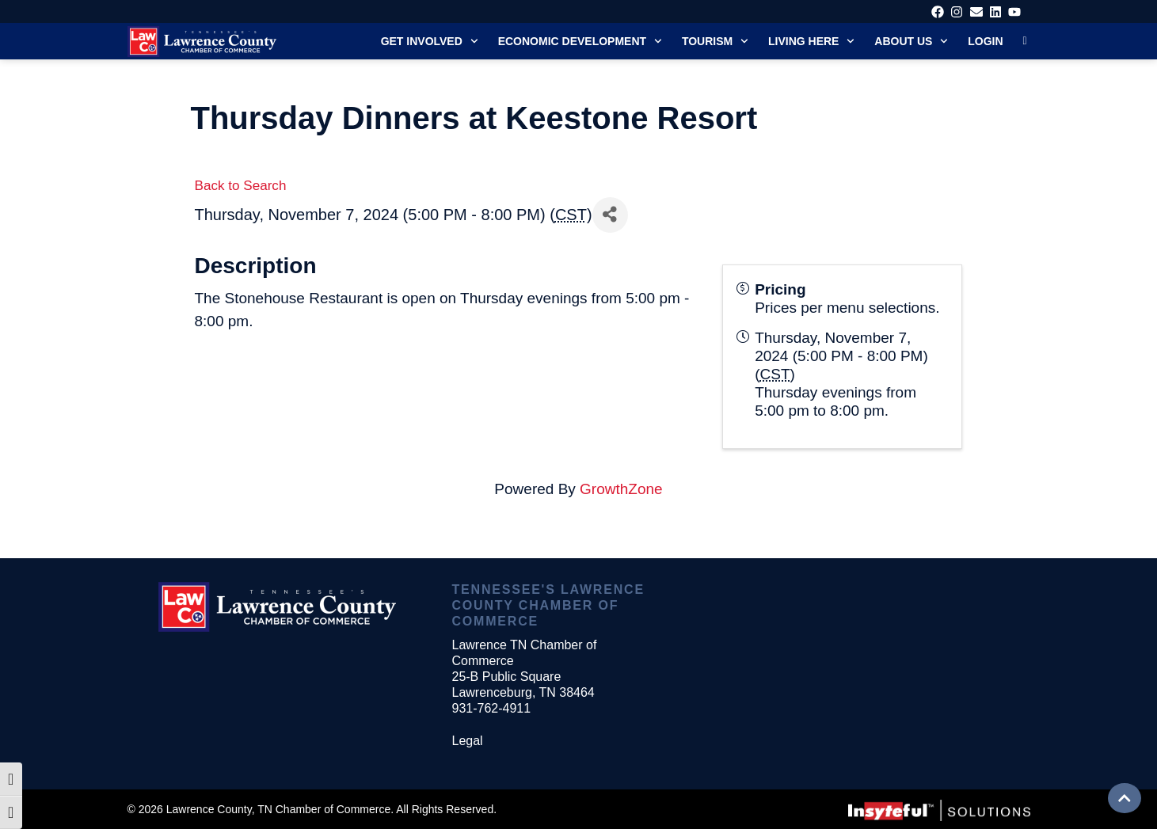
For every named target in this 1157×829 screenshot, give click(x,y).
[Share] (610, 215)
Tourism (715, 41)
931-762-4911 (491, 708)
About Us (911, 41)
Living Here (811, 41)
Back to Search (241, 185)
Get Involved (429, 41)
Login (985, 41)
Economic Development (580, 41)
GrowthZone (621, 489)
